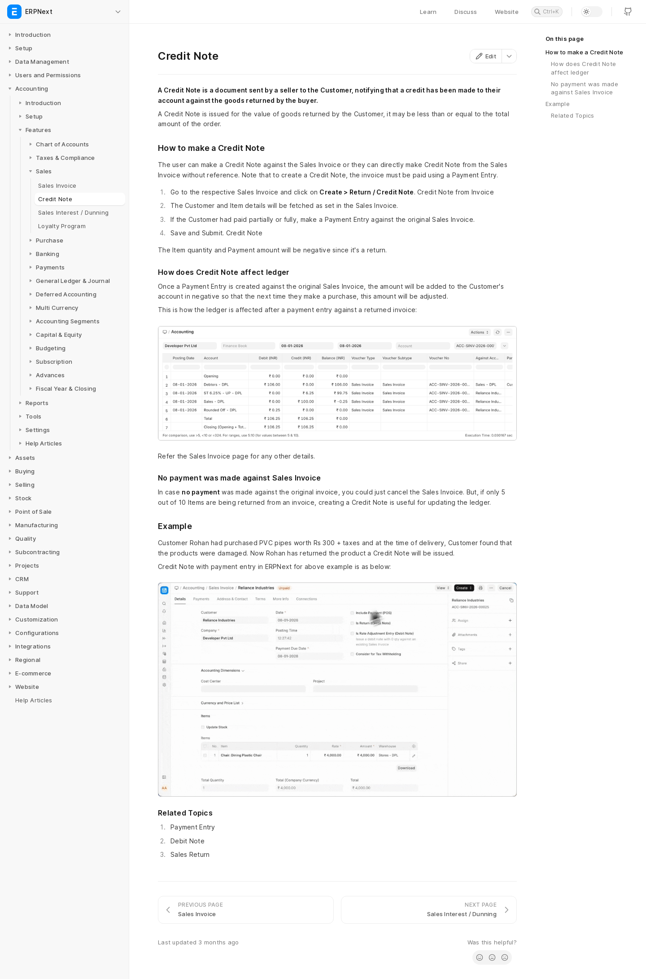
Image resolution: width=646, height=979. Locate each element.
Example (558, 103)
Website (507, 11)
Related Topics (572, 115)
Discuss (465, 11)
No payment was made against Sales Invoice (584, 88)
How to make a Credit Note (585, 52)
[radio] (479, 957)
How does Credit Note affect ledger (583, 67)
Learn (428, 11)
